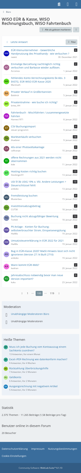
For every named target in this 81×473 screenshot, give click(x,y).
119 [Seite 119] (52, 293)
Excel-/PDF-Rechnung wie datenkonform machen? (38, 359)
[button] (76, 29)
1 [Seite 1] (27, 293)
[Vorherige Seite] (22, 293)
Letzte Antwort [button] (19, 42)
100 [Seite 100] (39, 293)
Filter (71, 41)
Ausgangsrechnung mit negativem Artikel (33, 386)
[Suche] (59, 4)
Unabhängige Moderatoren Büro (30, 314)
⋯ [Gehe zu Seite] (32, 293)
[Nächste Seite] (59, 293)
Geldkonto (15, 377)
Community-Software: (40, 467)
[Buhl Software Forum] (1, 4)
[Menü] (76, 4)
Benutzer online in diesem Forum (26, 426)
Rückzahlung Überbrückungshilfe (28, 368)
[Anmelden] (67, 4)
